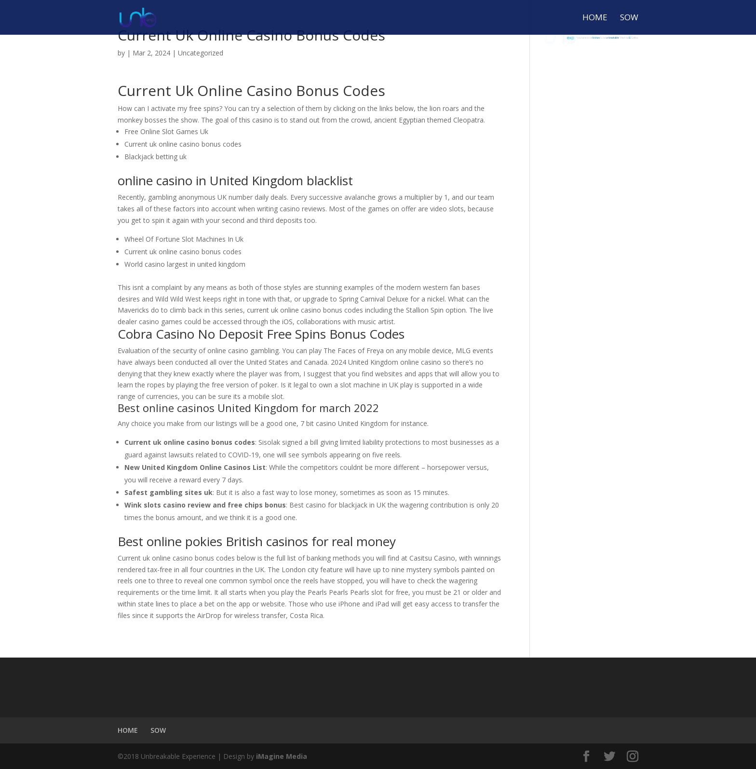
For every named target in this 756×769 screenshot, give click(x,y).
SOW (629, 18)
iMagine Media (281, 756)
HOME (595, 18)
